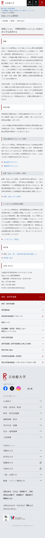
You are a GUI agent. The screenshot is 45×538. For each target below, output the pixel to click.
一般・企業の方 (10, 474)
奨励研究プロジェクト (11, 166)
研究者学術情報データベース (12, 316)
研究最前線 (5, 310)
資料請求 (22, 491)
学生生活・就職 (10, 425)
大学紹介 (7, 401)
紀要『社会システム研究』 (13, 196)
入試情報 (7, 437)
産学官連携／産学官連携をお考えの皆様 (16, 344)
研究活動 (5, 21)
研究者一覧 (8, 258)
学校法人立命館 (7, 495)
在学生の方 (8, 456)
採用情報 (19, 495)
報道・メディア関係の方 (14, 480)
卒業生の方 (8, 468)
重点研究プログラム (10, 162)
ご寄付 (31, 491)
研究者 (12, 21)
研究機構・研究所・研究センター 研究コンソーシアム (18, 10)
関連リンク (29, 505)
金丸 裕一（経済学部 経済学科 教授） (22, 254)
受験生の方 (8, 450)
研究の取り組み (7, 350)
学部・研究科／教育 (12, 407)
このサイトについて (9, 505)
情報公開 (28, 495)
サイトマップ (21, 505)
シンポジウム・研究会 (11, 239)
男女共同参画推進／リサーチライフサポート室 (18, 362)
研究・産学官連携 (9, 8)
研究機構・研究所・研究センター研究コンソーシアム (13, 330)
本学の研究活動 (7, 337)
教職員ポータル (7, 498)
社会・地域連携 (10, 431)
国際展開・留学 (10, 419)
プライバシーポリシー (9, 508)
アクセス (15, 491)
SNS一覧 (29, 388)
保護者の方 (8, 462)
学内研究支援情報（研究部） (12, 356)
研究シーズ (5, 322)
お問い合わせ (20, 21)
